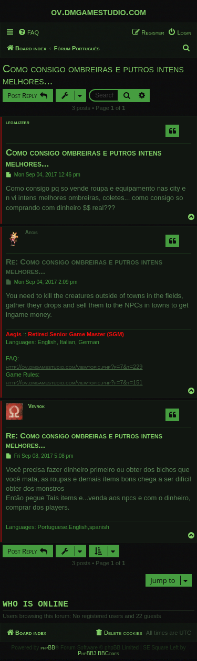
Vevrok (36, 406)
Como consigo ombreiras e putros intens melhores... (93, 74)
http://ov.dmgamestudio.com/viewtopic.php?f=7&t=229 (74, 366)
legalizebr (17, 122)
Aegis (31, 232)
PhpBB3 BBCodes (98, 655)
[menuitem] (28, 32)
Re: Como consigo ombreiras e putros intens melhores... (84, 266)
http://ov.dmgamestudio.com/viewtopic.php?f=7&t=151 (74, 382)
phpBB (47, 650)
